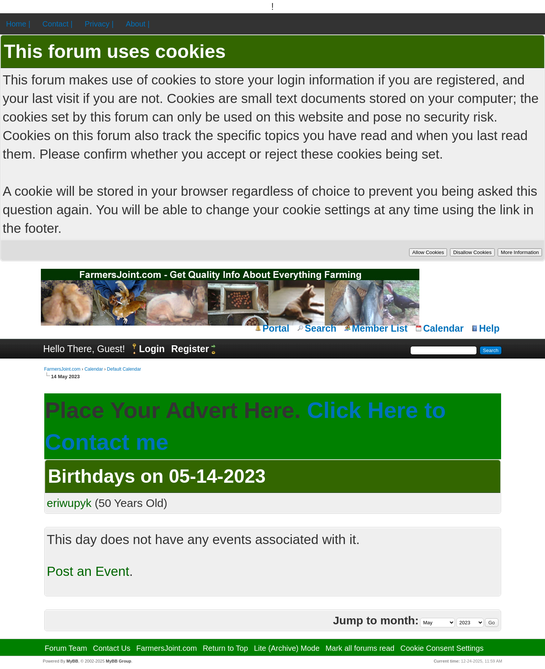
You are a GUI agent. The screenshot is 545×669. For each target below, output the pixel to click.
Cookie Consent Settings (442, 648)
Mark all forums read (359, 648)
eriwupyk (69, 503)
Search (320, 328)
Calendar (443, 328)
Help (489, 328)
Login (152, 348)
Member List (380, 328)
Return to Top (225, 648)
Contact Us (112, 648)
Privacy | (99, 24)
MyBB (72, 661)
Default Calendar (124, 369)
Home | (18, 24)
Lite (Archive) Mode (286, 648)
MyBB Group (118, 661)
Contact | (57, 24)
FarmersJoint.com (62, 369)
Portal (276, 328)
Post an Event (88, 571)
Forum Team (66, 648)
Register (190, 348)
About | (137, 24)
